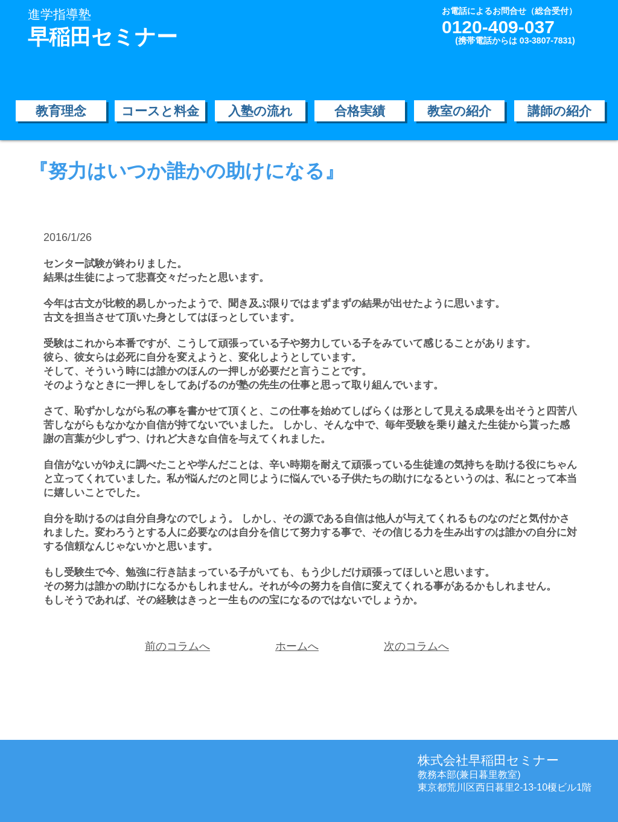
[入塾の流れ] (260, 110)
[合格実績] (359, 110)
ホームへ (297, 646)
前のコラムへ (177, 646)
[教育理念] (61, 110)
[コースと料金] (160, 110)
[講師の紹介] (559, 110)
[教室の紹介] (459, 110)
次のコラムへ (416, 646)
